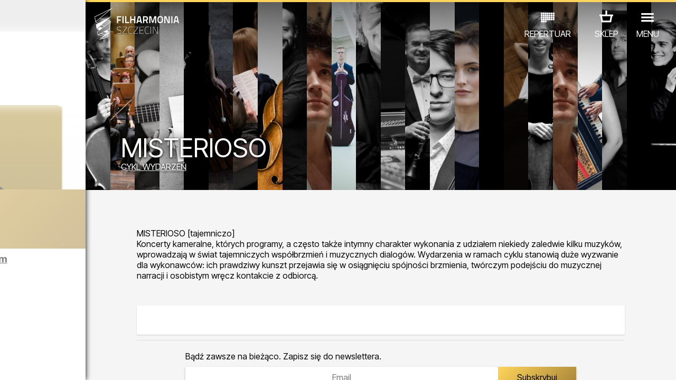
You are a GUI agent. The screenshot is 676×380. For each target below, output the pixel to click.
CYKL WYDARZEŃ (238, 170)
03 (37, 362)
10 (133, 362)
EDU (71, 333)
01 (10, 362)
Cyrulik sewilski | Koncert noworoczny (105, 226)
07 (92, 362)
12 (160, 362)
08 (105, 362)
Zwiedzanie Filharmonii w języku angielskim (111, 268)
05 (65, 362)
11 (146, 362)
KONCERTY (29, 333)
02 (24, 362)
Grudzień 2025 (88, 16)
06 (78, 362)
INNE (153, 333)
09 (119, 362)
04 (51, 362)
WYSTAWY (112, 333)
